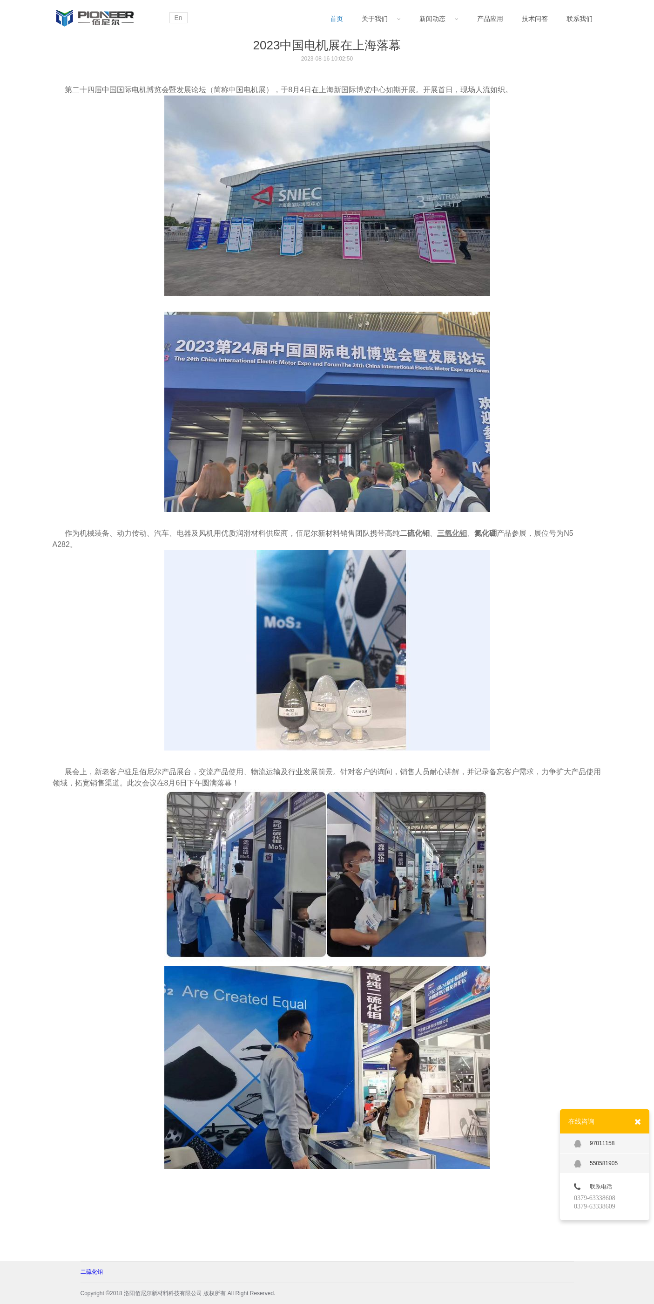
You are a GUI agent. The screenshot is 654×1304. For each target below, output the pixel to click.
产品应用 (490, 18)
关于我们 (381, 18)
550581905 (596, 1163)
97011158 (594, 1143)
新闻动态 (438, 18)
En (178, 17)
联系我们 (579, 18)
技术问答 (535, 18)
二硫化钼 (92, 1272)
